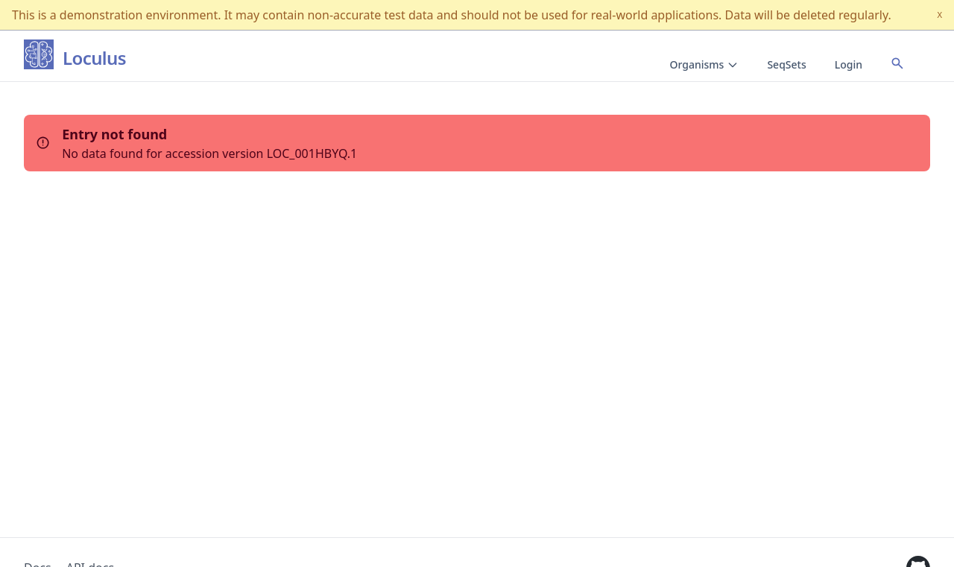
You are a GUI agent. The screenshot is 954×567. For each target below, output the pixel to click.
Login (848, 64)
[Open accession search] (897, 63)
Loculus (94, 58)
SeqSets (786, 64)
